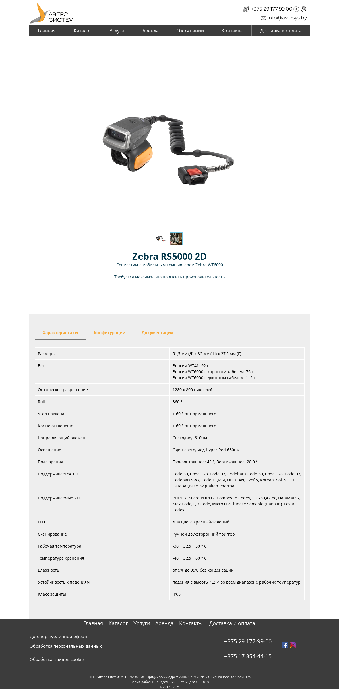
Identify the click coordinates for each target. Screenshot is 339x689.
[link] (60, 332)
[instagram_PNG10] (293, 645)
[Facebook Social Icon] (285, 645)
